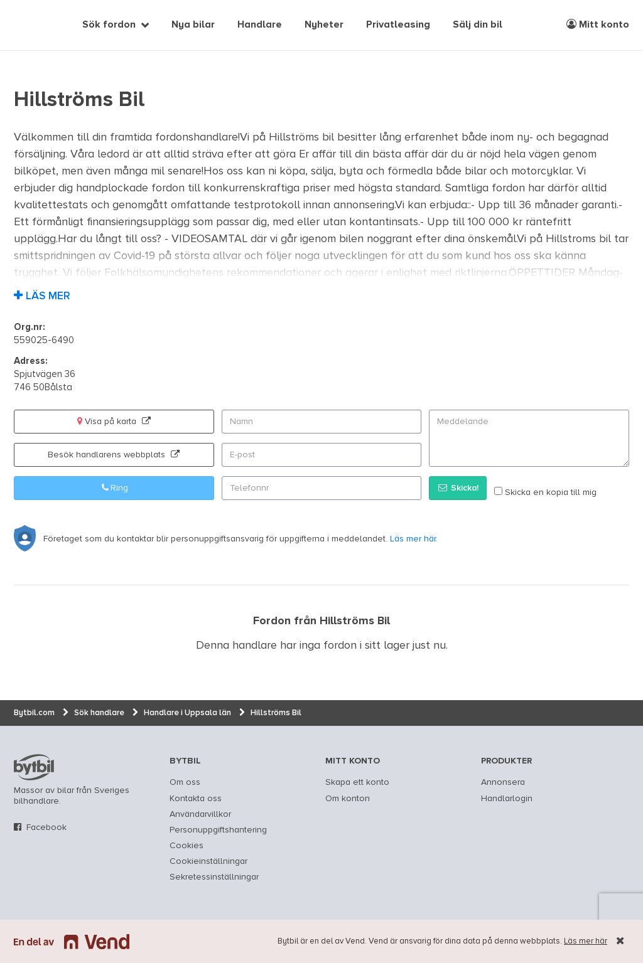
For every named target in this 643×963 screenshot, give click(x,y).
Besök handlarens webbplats (114, 454)
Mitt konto (597, 24)
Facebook (46, 827)
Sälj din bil (477, 25)
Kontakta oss (196, 798)
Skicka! (457, 487)
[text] (28, 25)
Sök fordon (109, 25)
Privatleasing (398, 25)
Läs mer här (585, 941)
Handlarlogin (506, 798)
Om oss (185, 782)
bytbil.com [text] (34, 767)
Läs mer (48, 296)
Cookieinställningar (208, 861)
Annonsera (503, 782)
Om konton (347, 798)
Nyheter (324, 25)
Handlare (259, 25)
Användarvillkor (200, 814)
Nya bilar (193, 25)
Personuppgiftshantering (218, 830)
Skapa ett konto (357, 782)
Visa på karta (114, 421)
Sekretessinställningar (214, 877)
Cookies (186, 845)
